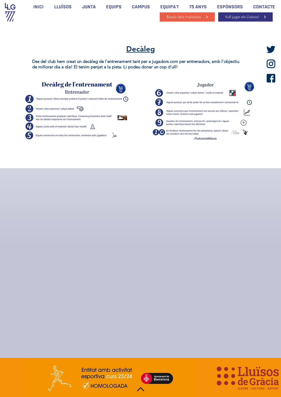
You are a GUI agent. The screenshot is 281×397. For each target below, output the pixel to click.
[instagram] (271, 64)
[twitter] (271, 49)
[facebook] (271, 78)
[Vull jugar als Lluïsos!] (245, 17)
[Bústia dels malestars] (187, 17)
